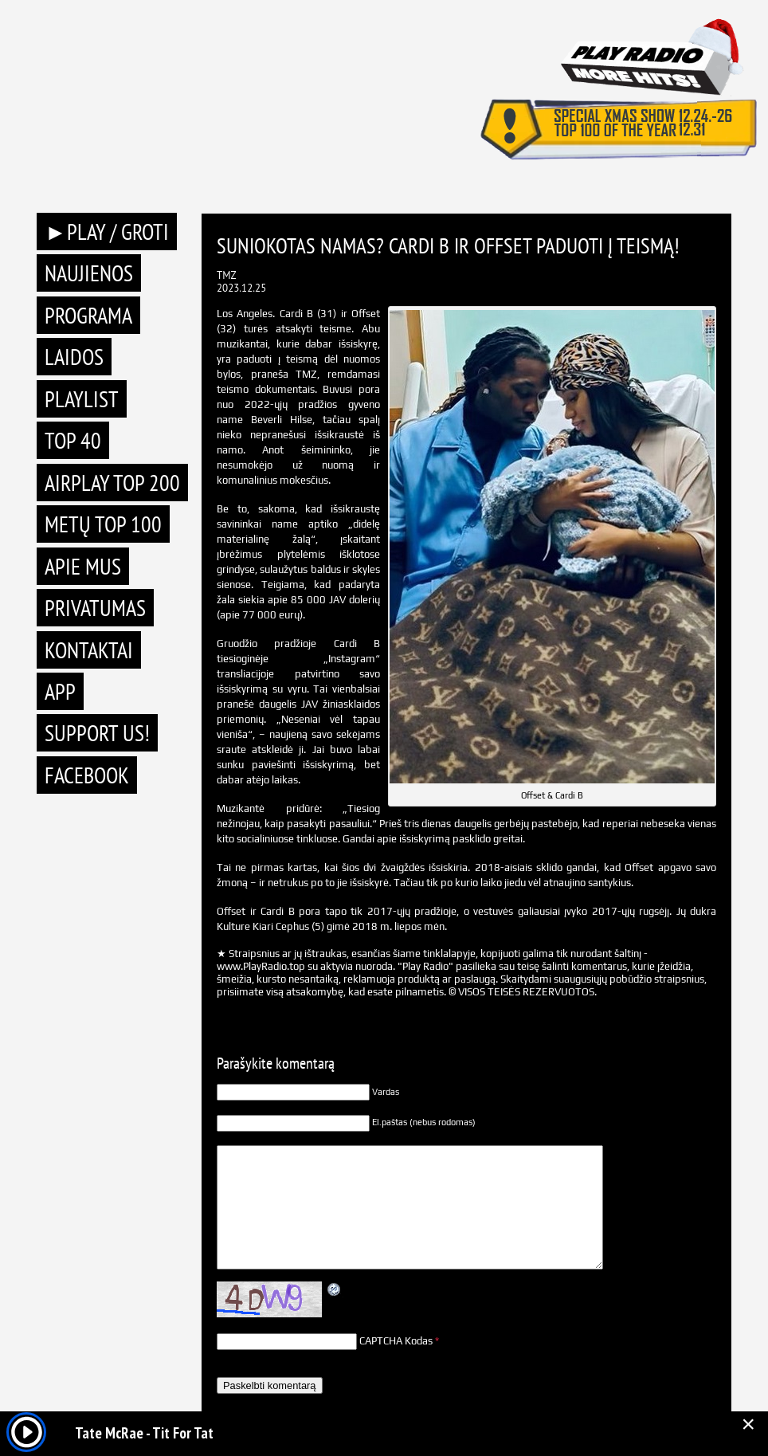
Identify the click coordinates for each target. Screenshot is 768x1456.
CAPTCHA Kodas (396, 1341)
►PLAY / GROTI (107, 231)
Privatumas (95, 607)
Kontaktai (89, 650)
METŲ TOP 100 (103, 524)
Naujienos (89, 273)
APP (60, 691)
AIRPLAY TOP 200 (112, 482)
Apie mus (83, 566)
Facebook (87, 775)
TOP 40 (73, 440)
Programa (88, 315)
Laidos (74, 356)
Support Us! (97, 733)
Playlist (82, 399)
